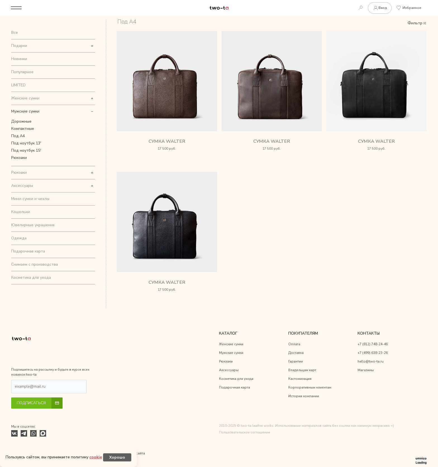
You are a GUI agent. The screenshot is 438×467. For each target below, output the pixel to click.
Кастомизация (299, 379)
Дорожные (21, 121)
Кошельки (20, 212)
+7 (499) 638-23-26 (373, 353)
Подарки (19, 45)
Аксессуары (22, 185)
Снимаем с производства (34, 264)
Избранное (408, 8)
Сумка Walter (167, 142)
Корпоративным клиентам (309, 387)
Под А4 (18, 136)
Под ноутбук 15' (26, 150)
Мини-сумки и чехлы (30, 198)
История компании (303, 396)
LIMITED (18, 85)
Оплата (294, 344)
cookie (95, 457)
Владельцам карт (302, 370)
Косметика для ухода (31, 277)
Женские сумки (25, 98)
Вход (379, 8)
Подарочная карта (28, 251)
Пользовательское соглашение (244, 432)
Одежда (19, 238)
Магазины (366, 370)
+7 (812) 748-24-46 (373, 344)
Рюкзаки (19, 157)
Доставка (296, 353)
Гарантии (295, 361)
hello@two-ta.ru (371, 361)
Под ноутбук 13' (26, 143)
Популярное (22, 72)
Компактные (22, 128)
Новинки (19, 58)
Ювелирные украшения (32, 225)
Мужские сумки (25, 111)
